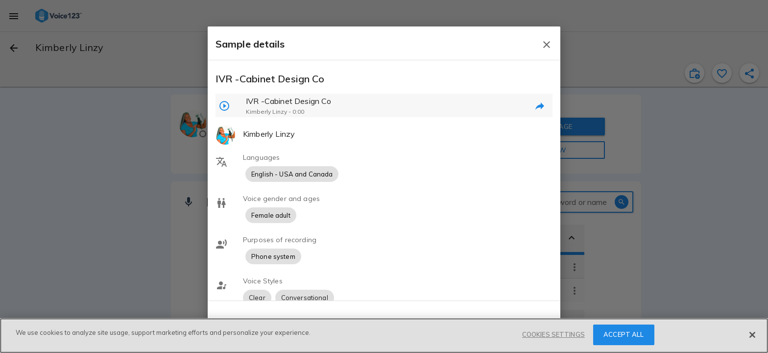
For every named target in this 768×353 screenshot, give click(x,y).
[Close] (752, 335)
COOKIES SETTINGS (553, 334)
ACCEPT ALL (623, 334)
